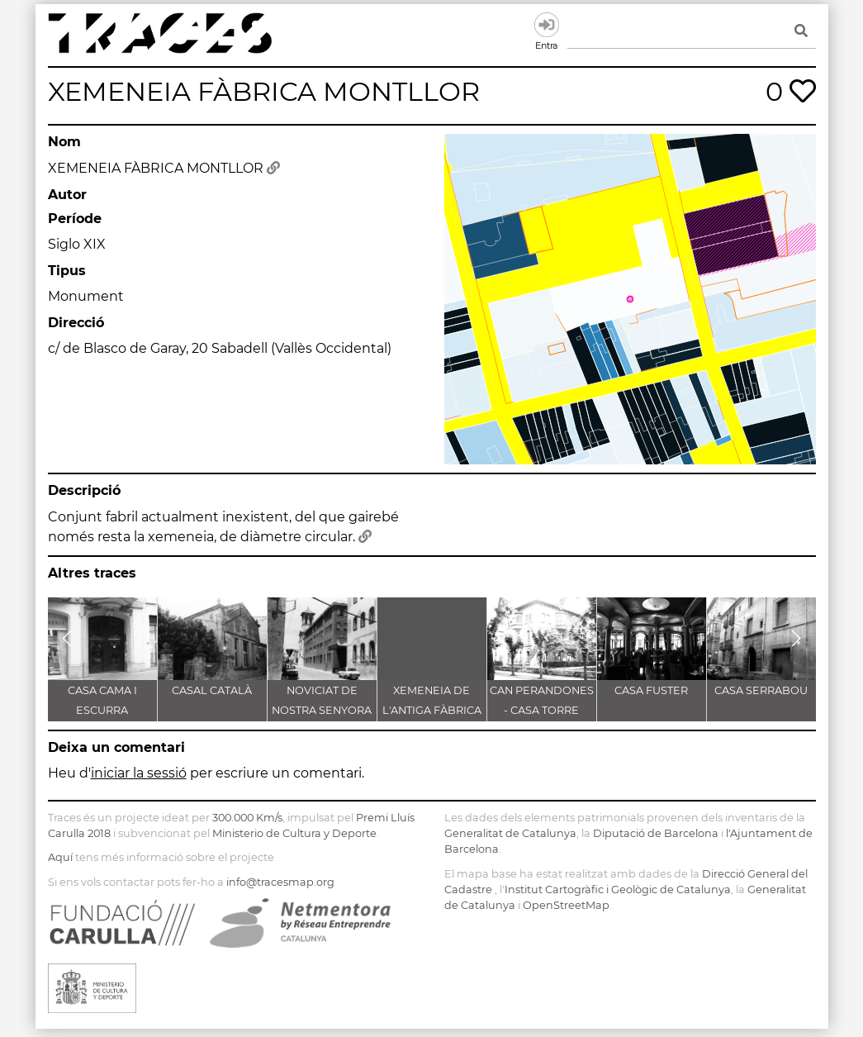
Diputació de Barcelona (655, 833)
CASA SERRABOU (761, 690)
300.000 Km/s (247, 817)
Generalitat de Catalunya (510, 833)
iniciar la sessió (139, 773)
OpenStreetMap (566, 905)
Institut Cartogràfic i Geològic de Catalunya (618, 889)
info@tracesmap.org (280, 882)
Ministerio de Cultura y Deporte (294, 833)
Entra (546, 24)
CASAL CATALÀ (212, 690)
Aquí (60, 857)
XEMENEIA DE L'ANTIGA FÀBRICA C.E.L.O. (431, 710)
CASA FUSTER (651, 690)
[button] (67, 639)
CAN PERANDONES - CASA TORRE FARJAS (542, 710)
